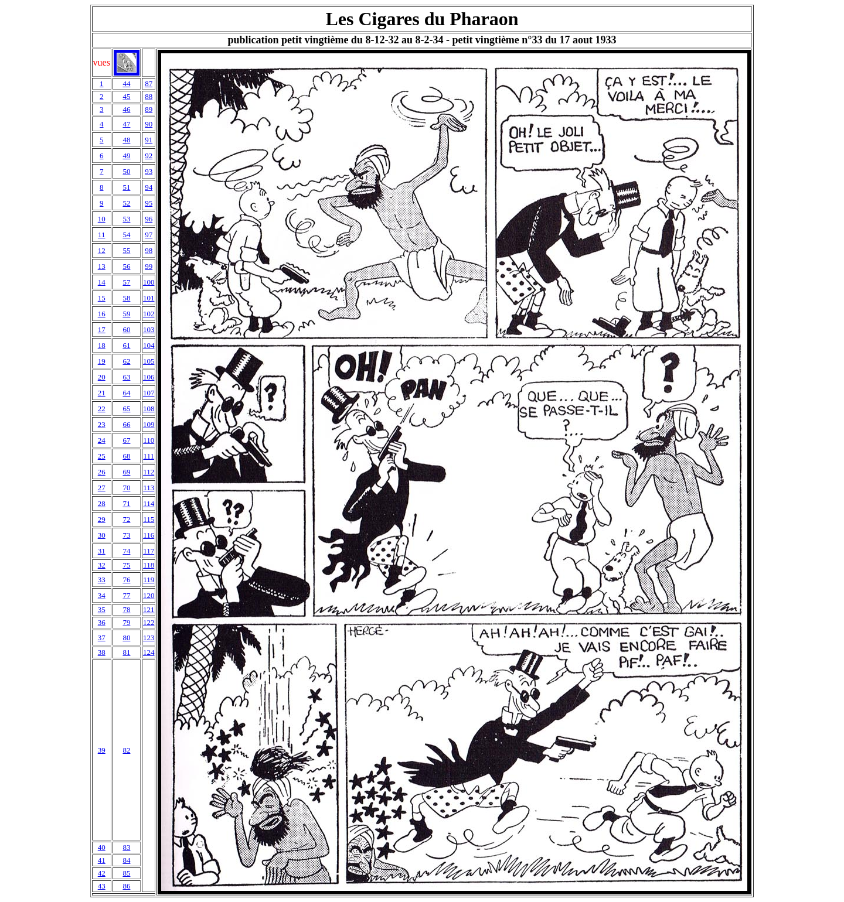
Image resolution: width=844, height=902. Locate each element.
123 (149, 637)
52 (126, 203)
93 (148, 171)
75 (126, 565)
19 (102, 361)
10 (102, 218)
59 (126, 313)
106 (149, 377)
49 (126, 155)
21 (102, 392)
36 (102, 622)
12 (102, 250)
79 (126, 622)
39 (102, 750)
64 (126, 392)
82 (126, 750)
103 (149, 329)
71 (126, 503)
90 (148, 123)
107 (149, 392)
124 (149, 652)
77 (126, 595)
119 (148, 579)
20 (102, 377)
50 (126, 171)
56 (126, 266)
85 (126, 873)
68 (126, 456)
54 (126, 234)
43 (102, 886)
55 (126, 250)
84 (126, 860)
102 (149, 313)
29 (102, 519)
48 (126, 139)
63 (126, 377)
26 (102, 471)
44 (126, 83)
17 (102, 329)
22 (102, 408)
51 (126, 187)
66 (126, 424)
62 (126, 361)
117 (148, 550)
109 (149, 424)
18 (102, 345)
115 (148, 519)
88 (148, 96)
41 (102, 860)
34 (102, 595)
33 (102, 579)
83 (126, 847)
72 (126, 519)
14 (102, 282)
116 (148, 535)
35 (102, 609)
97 (148, 234)
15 (102, 297)
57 (126, 282)
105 (149, 361)
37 (102, 637)
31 (102, 550)
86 (126, 886)
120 (149, 595)
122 (149, 622)
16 (102, 313)
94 (148, 187)
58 (126, 297)
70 (126, 487)
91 (148, 139)
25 (102, 456)
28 (102, 503)
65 (126, 408)
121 (149, 609)
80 (126, 637)
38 (102, 652)
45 (126, 96)
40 (102, 847)
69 (126, 471)
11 (102, 234)
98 (148, 250)
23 (102, 424)
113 (148, 487)
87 (148, 83)
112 (148, 471)
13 (102, 266)
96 (148, 218)
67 (126, 440)
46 (126, 109)
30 (102, 535)
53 (126, 218)
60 (126, 329)
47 (126, 123)
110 (148, 440)
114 (148, 503)
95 (148, 203)
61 (126, 345)
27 (102, 487)
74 (126, 550)
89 (148, 109)
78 (126, 609)
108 (149, 408)
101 (149, 297)
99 (148, 266)
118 (148, 565)
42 (102, 873)
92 (148, 155)
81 (126, 652)
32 (102, 565)
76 (126, 579)
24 (102, 440)
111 (148, 456)
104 (149, 345)
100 (149, 282)
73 (126, 535)
